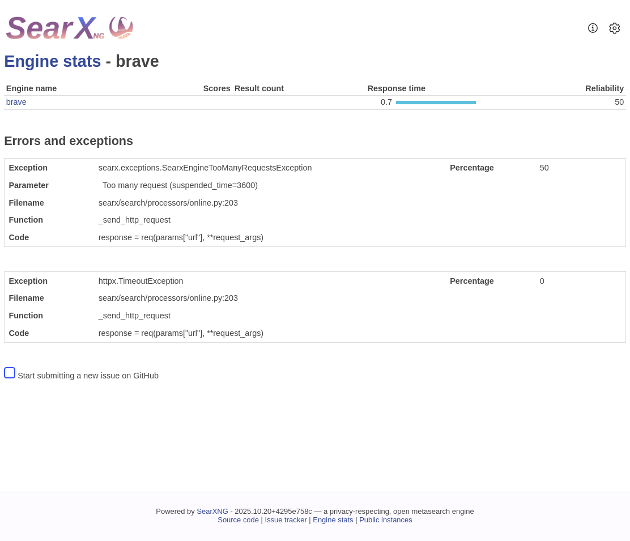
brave (16, 102)
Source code (238, 520)
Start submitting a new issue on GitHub (88, 375)
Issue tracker (286, 520)
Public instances (385, 520)
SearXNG (212, 511)
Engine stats (52, 61)
